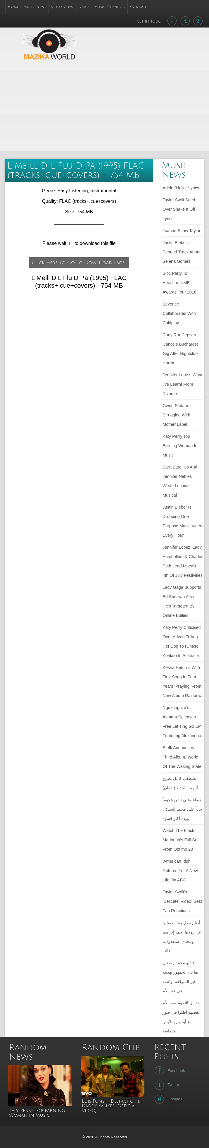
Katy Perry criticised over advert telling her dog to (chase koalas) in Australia (182, 641)
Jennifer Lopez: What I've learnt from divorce (182, 384)
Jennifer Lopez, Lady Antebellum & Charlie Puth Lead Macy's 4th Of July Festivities (183, 561)
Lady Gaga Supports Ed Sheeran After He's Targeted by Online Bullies (182, 601)
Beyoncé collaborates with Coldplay (179, 313)
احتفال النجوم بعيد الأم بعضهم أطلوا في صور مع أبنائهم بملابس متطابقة (182, 1017)
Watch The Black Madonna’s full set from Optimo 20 (180, 840)
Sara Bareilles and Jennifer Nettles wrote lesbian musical (180, 481)
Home (13, 6)
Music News (35, 6)
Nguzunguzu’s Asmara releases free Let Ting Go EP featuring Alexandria (182, 721)
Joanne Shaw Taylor (181, 230)
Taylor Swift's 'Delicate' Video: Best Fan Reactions (182, 901)
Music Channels (109, 6)
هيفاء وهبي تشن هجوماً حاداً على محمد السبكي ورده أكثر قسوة (182, 809)
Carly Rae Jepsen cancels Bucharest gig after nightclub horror (180, 348)
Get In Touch (151, 21)
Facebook (169, 1071)
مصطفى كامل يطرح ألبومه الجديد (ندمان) (180, 783)
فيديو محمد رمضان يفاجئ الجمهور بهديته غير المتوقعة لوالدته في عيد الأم (180, 976)
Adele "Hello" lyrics (181, 188)
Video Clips (62, 6)
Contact (138, 6)
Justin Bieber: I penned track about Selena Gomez (182, 252)
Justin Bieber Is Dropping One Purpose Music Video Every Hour (182, 521)
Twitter (166, 1085)
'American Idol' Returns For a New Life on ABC (180, 870)
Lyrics (83, 6)
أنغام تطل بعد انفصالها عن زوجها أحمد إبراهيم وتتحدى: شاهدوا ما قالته (182, 936)
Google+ (167, 1099)
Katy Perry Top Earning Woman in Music (180, 445)
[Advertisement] (137, 109)
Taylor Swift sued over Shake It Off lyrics (179, 209)
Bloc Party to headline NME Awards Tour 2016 (179, 282)
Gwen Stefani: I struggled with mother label (177, 415)
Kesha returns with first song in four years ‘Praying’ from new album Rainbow (182, 681)
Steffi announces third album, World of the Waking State (182, 757)
